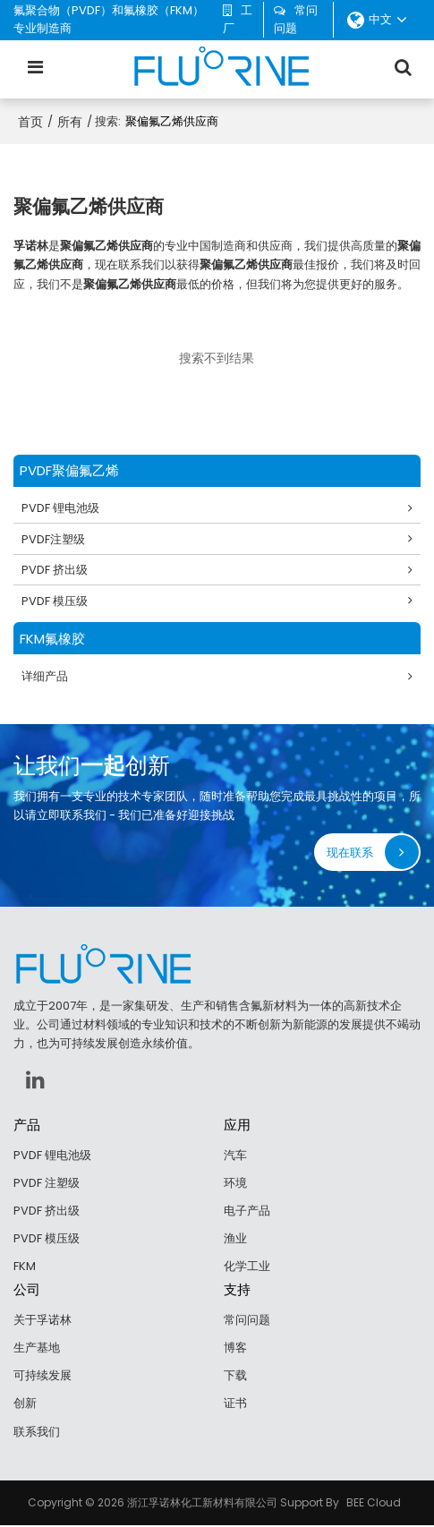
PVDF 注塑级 (46, 1183)
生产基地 (36, 1348)
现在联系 (350, 852)
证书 (235, 1404)
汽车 (235, 1155)
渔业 (235, 1239)
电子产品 (247, 1211)
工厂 (237, 19)
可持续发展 (42, 1376)
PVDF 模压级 (55, 601)
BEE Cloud (373, 1504)
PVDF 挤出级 (55, 569)
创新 (25, 1404)
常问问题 (296, 19)
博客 (235, 1348)
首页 (30, 122)
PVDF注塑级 (54, 539)
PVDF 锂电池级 (61, 507)
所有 (69, 122)
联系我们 (36, 1432)
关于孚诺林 (42, 1320)
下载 (235, 1376)
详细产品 (45, 677)
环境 (235, 1183)
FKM (24, 1266)
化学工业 (247, 1266)
